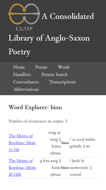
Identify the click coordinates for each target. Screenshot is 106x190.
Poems (41, 67)
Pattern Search (54, 74)
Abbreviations (26, 89)
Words (64, 67)
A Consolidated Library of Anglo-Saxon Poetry (51, 34)
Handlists (22, 74)
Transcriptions (62, 82)
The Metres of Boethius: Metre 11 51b (22, 143)
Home (19, 67)
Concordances (26, 82)
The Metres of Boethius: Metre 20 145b (22, 168)
